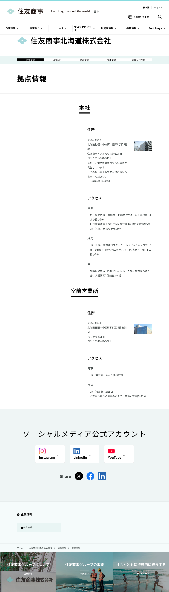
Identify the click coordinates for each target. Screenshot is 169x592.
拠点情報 (28, 532)
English (158, 7)
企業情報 (24, 518)
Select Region (141, 16)
